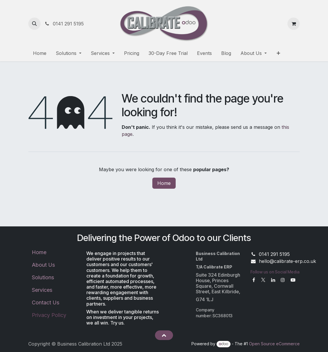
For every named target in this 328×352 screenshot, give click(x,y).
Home (164, 183)
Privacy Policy (49, 315)
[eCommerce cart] (293, 24)
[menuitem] (39, 53)
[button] (34, 24)
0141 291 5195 (64, 24)
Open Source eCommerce (274, 343)
